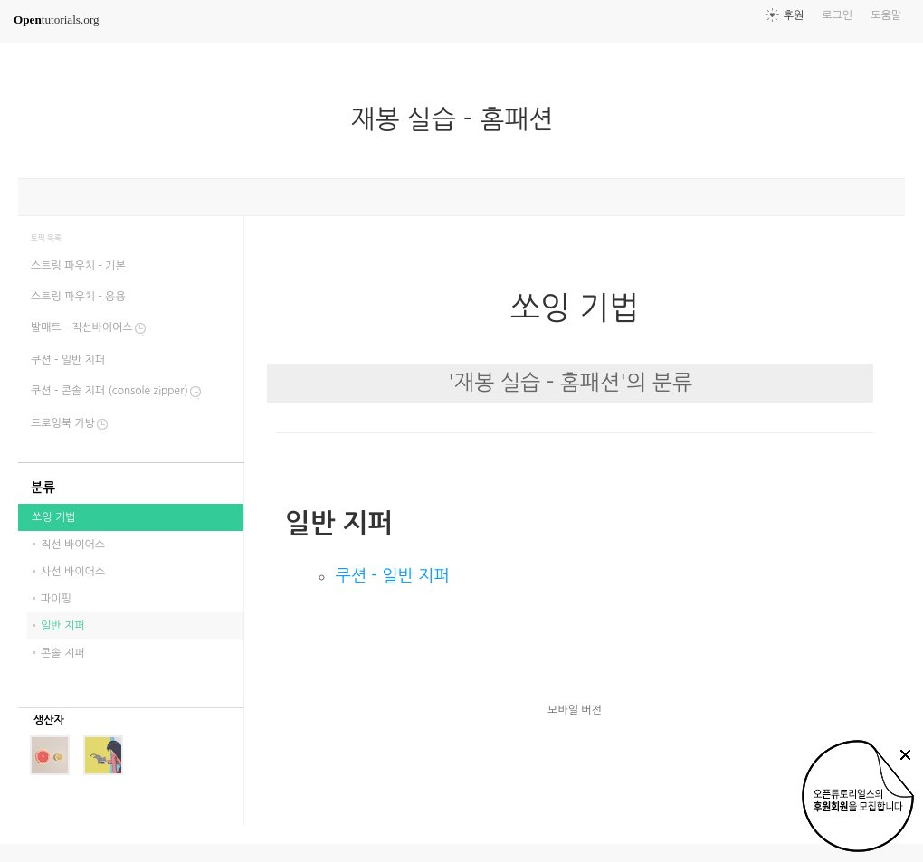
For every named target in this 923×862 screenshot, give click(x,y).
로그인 (837, 15)
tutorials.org (57, 19)
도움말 (886, 15)
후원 (794, 15)
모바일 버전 (574, 710)
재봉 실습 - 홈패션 (458, 119)
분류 (43, 487)
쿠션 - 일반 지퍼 (392, 575)
